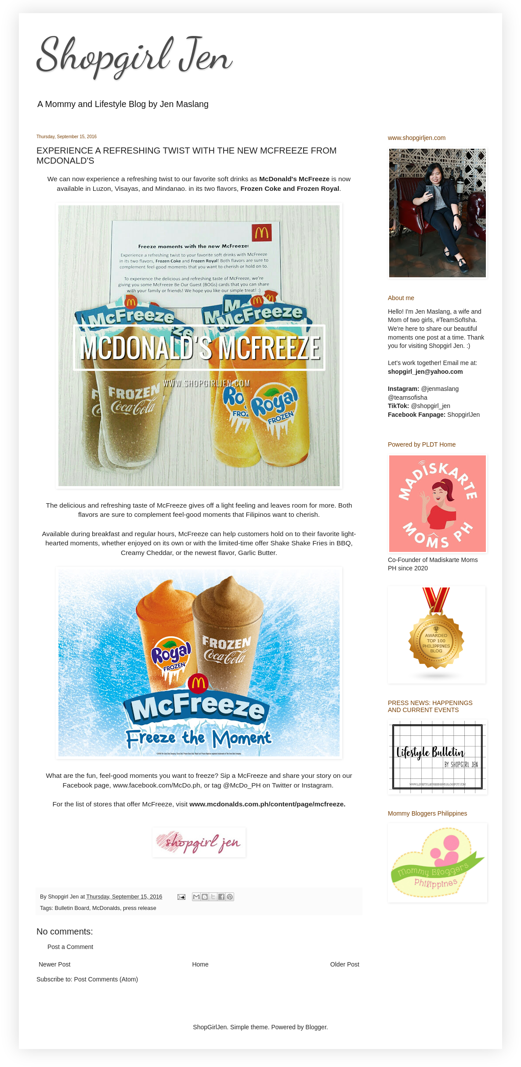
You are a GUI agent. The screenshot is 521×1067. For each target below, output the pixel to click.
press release (139, 908)
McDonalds (106, 908)
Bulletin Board (72, 908)
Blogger (315, 1027)
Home (200, 964)
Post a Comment (70, 946)
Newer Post (54, 964)
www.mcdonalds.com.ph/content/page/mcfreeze (266, 804)
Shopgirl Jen (134, 53)
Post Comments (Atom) (106, 979)
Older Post (344, 964)
